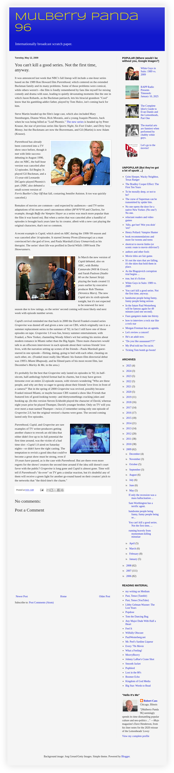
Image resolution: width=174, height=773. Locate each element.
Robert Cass (151, 700)
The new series (74, 121)
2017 (129, 407)
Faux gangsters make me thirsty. (142, 316)
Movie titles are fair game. (139, 256)
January (133, 559)
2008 (129, 565)
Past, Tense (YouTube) (137, 600)
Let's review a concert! (137, 332)
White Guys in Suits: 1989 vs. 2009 (148, 71)
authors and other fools (137, 251)
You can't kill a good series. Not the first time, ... (143, 524)
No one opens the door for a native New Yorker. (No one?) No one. (141, 209)
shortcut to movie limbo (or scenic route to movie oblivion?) (142, 246)
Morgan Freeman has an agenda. (142, 328)
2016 (129, 412)
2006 (129, 576)
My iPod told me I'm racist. (140, 345)
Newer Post (22, 596)
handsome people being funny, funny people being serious (141, 300)
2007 (129, 570)
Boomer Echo (133, 676)
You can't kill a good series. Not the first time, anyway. (142, 292)
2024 (129, 371)
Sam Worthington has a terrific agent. (141, 505)
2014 (129, 423)
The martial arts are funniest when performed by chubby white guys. (150, 131)
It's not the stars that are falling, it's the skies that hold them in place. (142, 263)
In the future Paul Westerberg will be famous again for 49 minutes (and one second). (141, 308)
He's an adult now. (135, 336)
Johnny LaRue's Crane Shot (140, 659)
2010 (129, 444)
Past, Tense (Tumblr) (136, 595)
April (132, 543)
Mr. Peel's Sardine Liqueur (139, 641)
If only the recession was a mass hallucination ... (142, 497)
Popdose (130, 612)
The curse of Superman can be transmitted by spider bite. (141, 201)
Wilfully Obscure (134, 632)
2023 (129, 376)
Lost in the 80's (133, 672)
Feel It (129, 628)
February (134, 553)
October (133, 464)
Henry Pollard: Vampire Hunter (142, 232)
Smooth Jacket (133, 663)
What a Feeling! (134, 650)
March (133, 548)
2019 (129, 397)
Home (63, 596)
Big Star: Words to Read (138, 685)
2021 (129, 386)
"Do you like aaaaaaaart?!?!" (140, 341)
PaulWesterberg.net (136, 637)
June (132, 485)
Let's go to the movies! (148, 147)
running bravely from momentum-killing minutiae (140, 533)
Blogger (125, 756)
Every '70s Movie (135, 646)
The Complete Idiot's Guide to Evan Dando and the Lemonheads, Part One (149, 112)
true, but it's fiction (135, 278)
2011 (129, 438)
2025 (129, 365)
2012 (129, 433)
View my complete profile (135, 736)
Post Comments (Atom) (41, 602)
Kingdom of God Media (138, 681)
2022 (129, 381)
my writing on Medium (138, 591)
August (133, 474)
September (135, 469)
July (131, 480)
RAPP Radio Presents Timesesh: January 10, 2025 (149, 92)
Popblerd (130, 668)
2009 (129, 449)
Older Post (104, 596)
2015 (129, 418)
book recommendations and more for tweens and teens (140, 238)
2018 (129, 402)
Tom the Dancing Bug (137, 616)
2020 (129, 391)
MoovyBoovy (133, 654)
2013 (129, 428)
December (134, 454)
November (135, 459)
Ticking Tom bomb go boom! (141, 350)
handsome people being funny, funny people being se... (144, 514)
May (132, 490)
